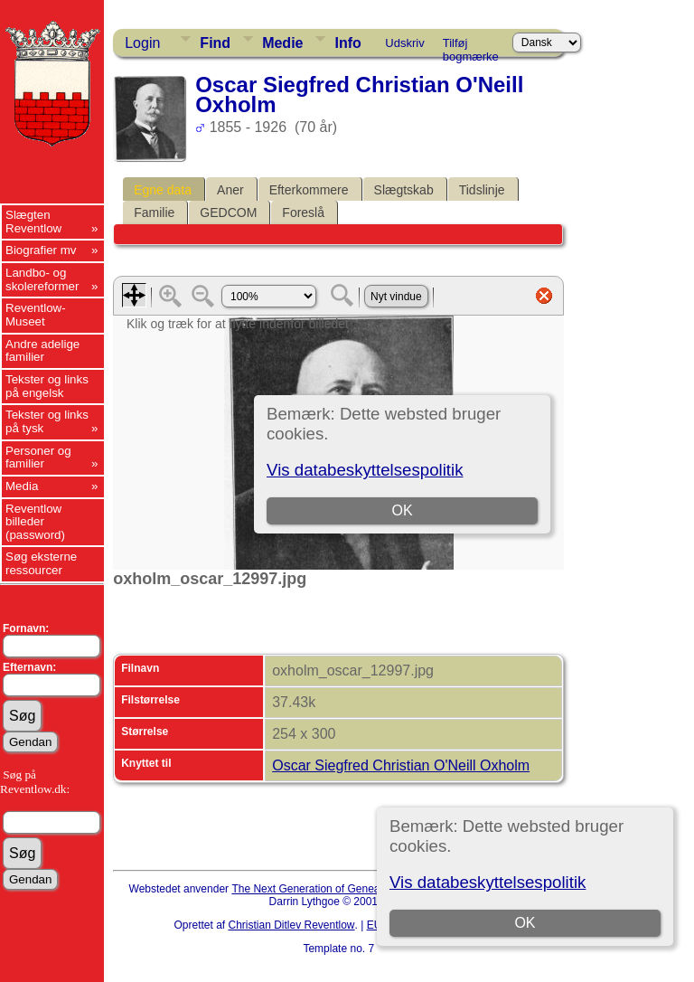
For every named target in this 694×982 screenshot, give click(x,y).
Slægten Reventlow (33, 221)
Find (215, 43)
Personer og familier (38, 457)
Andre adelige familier (42, 350)
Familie (154, 212)
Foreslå (303, 212)
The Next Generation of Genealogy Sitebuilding (345, 889)
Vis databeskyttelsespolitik (487, 882)
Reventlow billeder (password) (35, 522)
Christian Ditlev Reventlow (291, 925)
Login (142, 43)
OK (524, 922)
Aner (230, 190)
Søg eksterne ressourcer (41, 563)
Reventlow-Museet (35, 314)
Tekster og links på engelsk (47, 386)
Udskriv (404, 43)
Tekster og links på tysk (47, 421)
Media (21, 486)
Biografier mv (41, 250)
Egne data (163, 190)
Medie (282, 43)
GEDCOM (228, 212)
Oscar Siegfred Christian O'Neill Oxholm (401, 765)
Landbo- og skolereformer (42, 279)
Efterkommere (309, 190)
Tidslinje (482, 190)
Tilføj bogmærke (471, 46)
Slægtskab (404, 190)
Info (347, 43)
